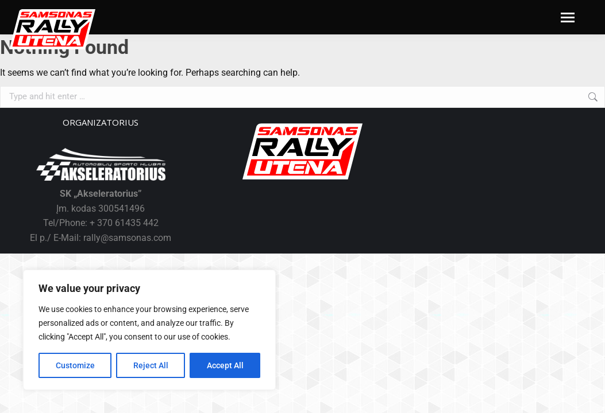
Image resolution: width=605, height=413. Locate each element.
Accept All (225, 365)
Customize (75, 365)
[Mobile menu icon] (567, 17)
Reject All (150, 365)
